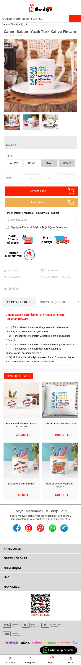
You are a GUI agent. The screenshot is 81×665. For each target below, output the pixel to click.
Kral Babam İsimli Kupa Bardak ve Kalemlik (21, 425)
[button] (58, 650)
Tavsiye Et (13, 270)
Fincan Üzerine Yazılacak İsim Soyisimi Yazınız (32, 212)
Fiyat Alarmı (14, 277)
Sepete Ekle (52, 191)
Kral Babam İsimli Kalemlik (21, 483)
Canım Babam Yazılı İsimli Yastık (60, 423)
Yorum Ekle (52, 270)
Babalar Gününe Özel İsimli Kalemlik (59, 485)
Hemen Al (52, 202)
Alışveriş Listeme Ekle (58, 277)
